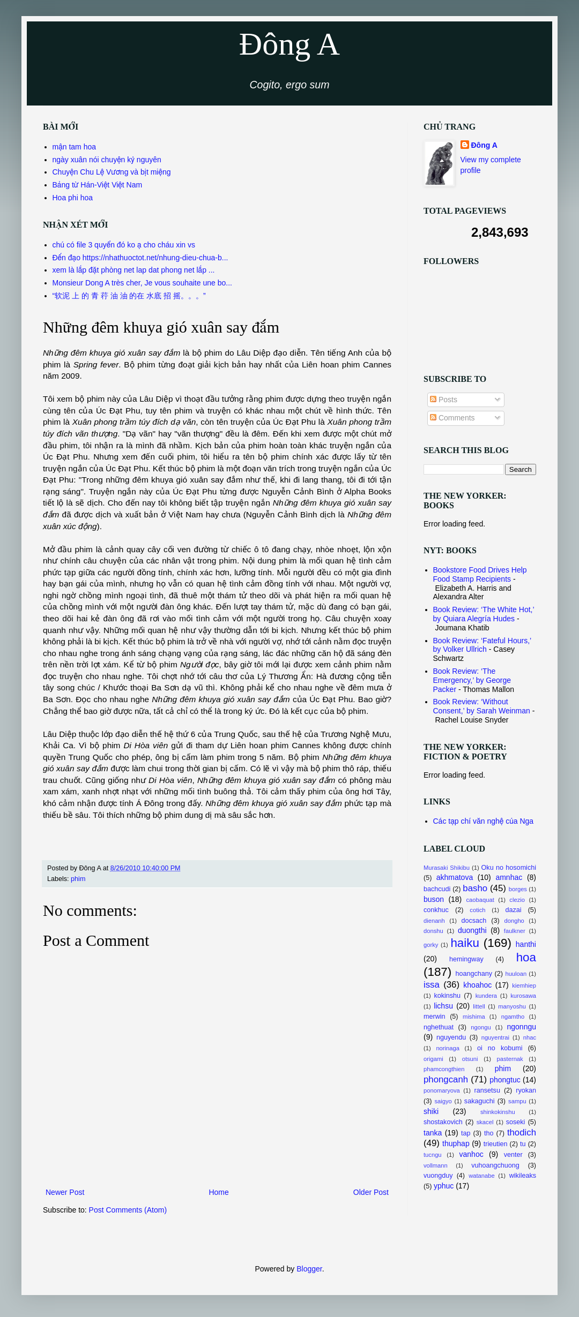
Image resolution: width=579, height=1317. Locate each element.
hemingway (466, 959)
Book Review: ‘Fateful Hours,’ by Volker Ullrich (482, 645)
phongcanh (446, 1079)
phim (78, 879)
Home (218, 1192)
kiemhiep (524, 985)
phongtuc (505, 1079)
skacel (485, 1122)
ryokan (526, 1090)
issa (432, 985)
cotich (477, 910)
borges (518, 889)
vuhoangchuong (495, 1165)
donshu (433, 931)
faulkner (514, 931)
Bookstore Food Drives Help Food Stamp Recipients (480, 574)
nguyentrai (495, 1037)
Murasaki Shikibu (447, 867)
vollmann (436, 1165)
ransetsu (487, 1090)
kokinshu (447, 995)
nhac (529, 1037)
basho (475, 888)
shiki (431, 1111)
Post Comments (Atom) (128, 1210)
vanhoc (471, 1154)
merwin (435, 1016)
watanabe (482, 1175)
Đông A (289, 44)
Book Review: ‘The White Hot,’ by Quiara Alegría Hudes (484, 614)
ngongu (481, 1027)
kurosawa (523, 995)
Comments (452, 417)
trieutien (496, 1144)
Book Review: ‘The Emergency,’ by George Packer (472, 680)
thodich (521, 1132)
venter (513, 1154)
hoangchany (473, 973)
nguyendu (451, 1037)
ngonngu (522, 1026)
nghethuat (439, 1027)
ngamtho (513, 1016)
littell (479, 1006)
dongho (514, 920)
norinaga (447, 1048)
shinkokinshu (497, 1112)
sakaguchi (479, 1101)
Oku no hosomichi (508, 867)
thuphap (456, 1143)
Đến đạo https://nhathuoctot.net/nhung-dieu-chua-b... (140, 257)
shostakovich (443, 1122)
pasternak (510, 1059)
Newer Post (65, 1192)
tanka (433, 1132)
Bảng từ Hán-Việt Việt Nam (98, 184)
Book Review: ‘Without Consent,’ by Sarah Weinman (481, 706)
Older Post (371, 1192)
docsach (473, 920)
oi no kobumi (500, 1048)
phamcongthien (444, 1069)
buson (434, 899)
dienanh (434, 920)
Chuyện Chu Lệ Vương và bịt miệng (112, 172)
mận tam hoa (74, 146)
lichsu (443, 1006)
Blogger (309, 1269)
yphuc (444, 1185)
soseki (515, 1122)
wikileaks (522, 1175)
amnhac (508, 877)
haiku (464, 943)
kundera (486, 995)
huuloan (515, 973)
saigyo (442, 1101)
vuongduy (438, 1175)
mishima (474, 1016)
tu (523, 1144)
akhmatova (454, 877)
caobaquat (480, 900)
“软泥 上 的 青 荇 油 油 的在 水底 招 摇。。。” (129, 295)
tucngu (433, 1155)
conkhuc (436, 910)
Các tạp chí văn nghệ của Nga (483, 821)
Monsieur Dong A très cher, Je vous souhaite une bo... (142, 283)
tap (466, 1133)
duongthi (472, 930)
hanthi (526, 944)
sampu (517, 1101)
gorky (431, 945)
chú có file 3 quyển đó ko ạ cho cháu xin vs (124, 244)
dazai (514, 910)
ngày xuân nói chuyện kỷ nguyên (107, 159)
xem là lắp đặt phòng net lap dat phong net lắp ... (134, 270)
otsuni (470, 1059)
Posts (443, 399)
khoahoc (477, 985)
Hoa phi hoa (73, 197)
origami (433, 1059)
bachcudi (437, 889)
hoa (526, 957)
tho (489, 1133)
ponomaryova (442, 1090)
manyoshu (512, 1006)
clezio (517, 900)
